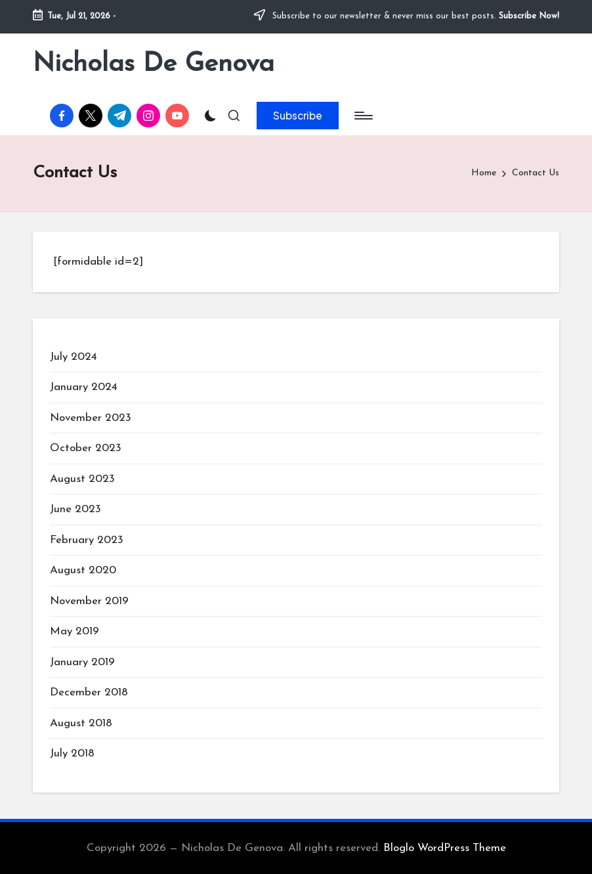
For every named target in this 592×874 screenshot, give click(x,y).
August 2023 (82, 479)
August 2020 (83, 570)
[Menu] (362, 115)
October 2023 (85, 448)
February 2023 (86, 540)
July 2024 (73, 356)
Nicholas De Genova (153, 64)
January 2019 (82, 662)
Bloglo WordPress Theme (444, 848)
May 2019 (74, 631)
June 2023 (75, 509)
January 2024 (83, 387)
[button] (298, 115)
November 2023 (90, 418)
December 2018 (89, 692)
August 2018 (81, 723)
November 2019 (89, 601)
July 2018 (72, 753)
